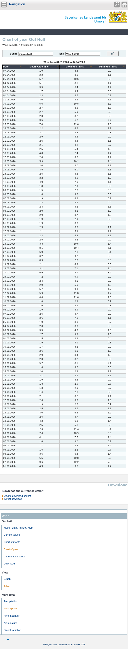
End (61, 53)
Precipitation (10, 601)
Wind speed (10, 608)
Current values (12, 534)
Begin (13, 53)
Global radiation (12, 630)
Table (7, 586)
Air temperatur (11, 615)
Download (9, 563)
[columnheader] (13, 67)
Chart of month (12, 542)
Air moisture (10, 623)
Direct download (13, 499)
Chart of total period (15, 556)
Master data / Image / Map (18, 527)
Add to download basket (17, 496)
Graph (7, 579)
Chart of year (11, 549)
